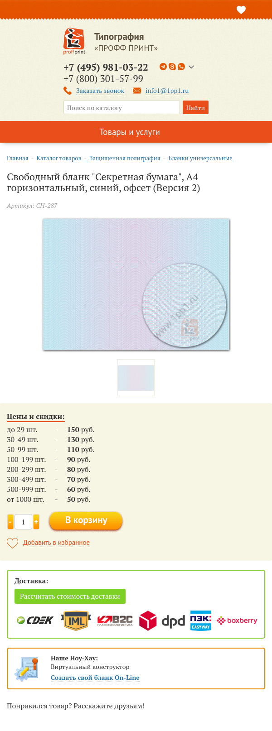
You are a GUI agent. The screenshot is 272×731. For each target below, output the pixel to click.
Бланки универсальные (200, 158)
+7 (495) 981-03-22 (105, 67)
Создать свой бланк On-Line (95, 677)
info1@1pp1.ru (167, 90)
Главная (18, 158)
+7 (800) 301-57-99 (103, 78)
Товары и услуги (129, 131)
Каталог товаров (59, 158)
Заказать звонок (100, 90)
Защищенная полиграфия (124, 158)
